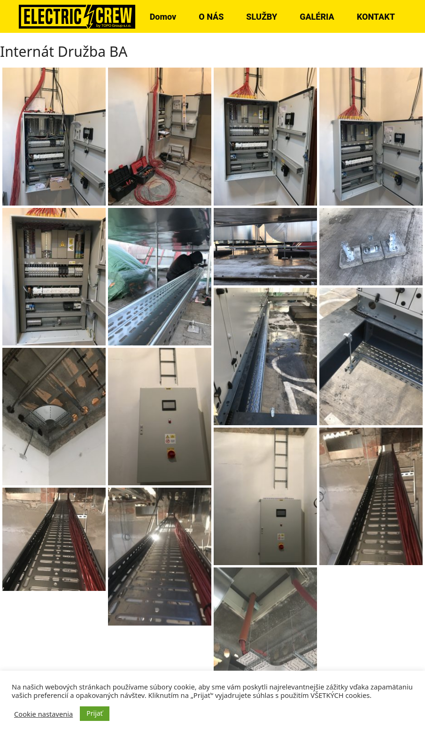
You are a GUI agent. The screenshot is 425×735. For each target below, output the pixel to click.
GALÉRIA (317, 17)
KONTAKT (376, 17)
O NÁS (211, 17)
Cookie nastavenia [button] (43, 714)
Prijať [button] (94, 713)
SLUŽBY (261, 17)
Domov (163, 17)
